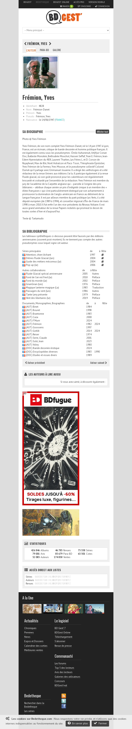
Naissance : (32, 119)
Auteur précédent (35, 362)
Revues (67, 550)
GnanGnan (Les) (34, 284)
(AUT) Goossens (35, 327)
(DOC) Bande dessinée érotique (42, 348)
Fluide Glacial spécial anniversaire (44, 273)
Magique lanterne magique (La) (42, 287)
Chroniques (30, 628)
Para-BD (44, 50)
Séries (89, 550)
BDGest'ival (61, 685)
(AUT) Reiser (32, 334)
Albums (45, 550)
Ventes (66, 557)
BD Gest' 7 (60, 628)
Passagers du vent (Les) (38, 291)
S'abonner (60, 641)
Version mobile (97, 2)
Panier (66, 6)
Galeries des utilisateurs (67, 676)
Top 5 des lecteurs (64, 667)
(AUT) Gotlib (32, 330)
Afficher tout (102, 131)
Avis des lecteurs (63, 672)
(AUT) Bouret (33, 310)
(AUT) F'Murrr (33, 320)
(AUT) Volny (32, 344)
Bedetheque (42, 2)
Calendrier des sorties (35, 645)
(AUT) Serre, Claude (36, 337)
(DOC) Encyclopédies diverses (42, 351)
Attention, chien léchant (38, 254)
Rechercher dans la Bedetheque (34, 704)
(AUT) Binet (32, 306)
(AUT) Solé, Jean (34, 341)
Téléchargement (63, 636)
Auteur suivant (98, 362)
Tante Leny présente (36, 294)
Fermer (100, 723)
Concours (60, 681)
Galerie (57, 50)
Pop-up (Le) (32, 265)
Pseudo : (30, 116)
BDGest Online (61, 2)
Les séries (29, 711)
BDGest (27, 2)
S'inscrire (84, 6)
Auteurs (45, 557)
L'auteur (31, 50)
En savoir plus (78, 723)
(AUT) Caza (32, 317)
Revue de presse (63, 645)
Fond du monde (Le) (36, 280)
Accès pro (79, 2)
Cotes (89, 553)
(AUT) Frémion (34, 324)
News (27, 636)
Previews (29, 632)
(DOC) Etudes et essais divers (41, 355)
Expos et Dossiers (33, 641)
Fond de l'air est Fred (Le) (39, 277)
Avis (43, 553)
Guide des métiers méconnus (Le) (43, 261)
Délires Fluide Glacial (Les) (40, 258)
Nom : (29, 109)
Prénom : (30, 113)
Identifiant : (32, 106)
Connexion (102, 6)
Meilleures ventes (33, 650)
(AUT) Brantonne (35, 313)
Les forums (60, 663)
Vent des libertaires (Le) (38, 298)
